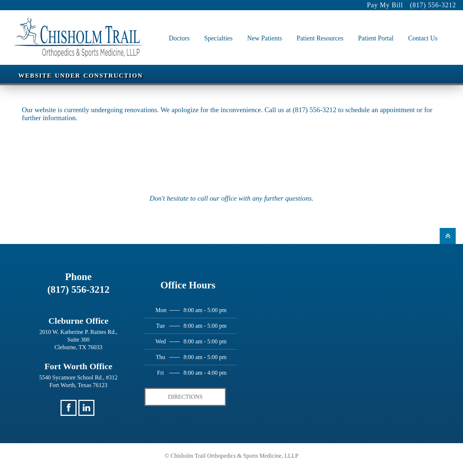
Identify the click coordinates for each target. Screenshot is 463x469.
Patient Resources (320, 31)
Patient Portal (376, 31)
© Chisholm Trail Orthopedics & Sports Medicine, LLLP (232, 456)
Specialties (218, 31)
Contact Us (423, 31)
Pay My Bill (385, 5)
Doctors (179, 31)
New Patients (264, 31)
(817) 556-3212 (433, 5)
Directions (185, 397)
